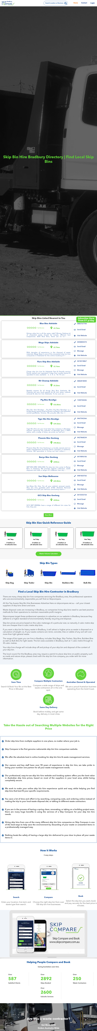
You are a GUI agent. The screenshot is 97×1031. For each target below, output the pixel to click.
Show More (48, 515)
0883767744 (82, 324)
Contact (84, 3)
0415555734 (82, 495)
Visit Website (82, 336)
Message (80, 351)
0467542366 (82, 418)
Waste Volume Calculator (48, 554)
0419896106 (82, 457)
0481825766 (82, 476)
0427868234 (82, 438)
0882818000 (82, 381)
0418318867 (82, 361)
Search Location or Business (54, 3)
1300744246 (82, 400)
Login (92, 3)
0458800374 (82, 342)
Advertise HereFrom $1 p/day (86, 319)
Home (75, 3)
